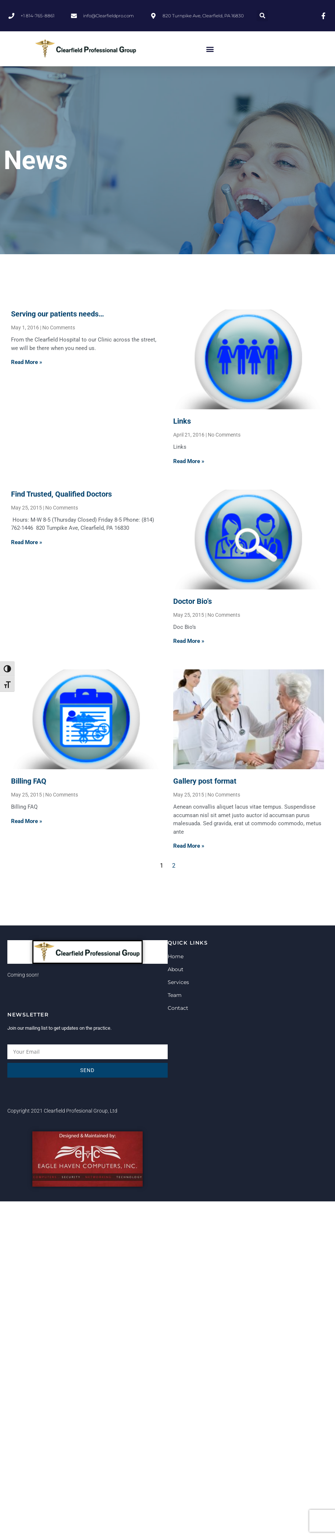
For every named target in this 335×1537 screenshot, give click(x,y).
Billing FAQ (28, 781)
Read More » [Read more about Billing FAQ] (26, 821)
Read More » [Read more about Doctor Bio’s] (188, 641)
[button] (262, 15)
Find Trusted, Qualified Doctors (61, 494)
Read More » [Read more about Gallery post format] (188, 846)
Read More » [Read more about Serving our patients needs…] (26, 362)
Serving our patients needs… (57, 313)
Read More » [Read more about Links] (188, 461)
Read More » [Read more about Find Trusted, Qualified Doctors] (26, 542)
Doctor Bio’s (192, 601)
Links (182, 421)
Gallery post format (204, 781)
